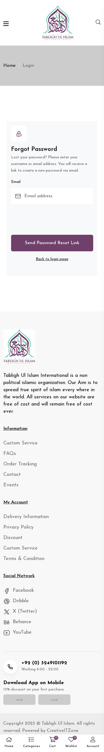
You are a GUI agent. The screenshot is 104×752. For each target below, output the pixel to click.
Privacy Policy (18, 527)
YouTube (17, 632)
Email (16, 182)
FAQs (9, 453)
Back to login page (52, 259)
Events (11, 485)
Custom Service (20, 443)
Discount (12, 537)
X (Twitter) (20, 611)
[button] (31, 743)
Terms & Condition (23, 558)
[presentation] (53, 219)
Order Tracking (20, 464)
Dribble (16, 601)
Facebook (18, 590)
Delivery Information (26, 516)
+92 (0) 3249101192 (44, 663)
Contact (12, 474)
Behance (17, 622)
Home (9, 65)
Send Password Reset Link (52, 243)
